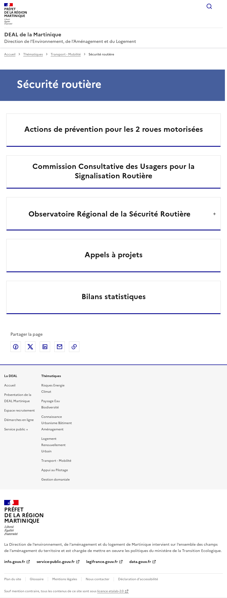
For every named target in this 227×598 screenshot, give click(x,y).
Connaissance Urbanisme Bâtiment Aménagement (56, 423)
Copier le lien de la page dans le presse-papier (74, 346)
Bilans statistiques (114, 296)
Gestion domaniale (55, 479)
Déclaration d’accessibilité (138, 579)
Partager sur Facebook (15, 346)
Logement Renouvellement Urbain (53, 445)
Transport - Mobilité (66, 54)
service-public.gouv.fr (56, 562)
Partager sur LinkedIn (45, 346)
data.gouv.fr (140, 562)
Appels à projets (114, 254)
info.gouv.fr (14, 562)
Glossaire (37, 579)
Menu (219, 6)
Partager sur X (30, 346)
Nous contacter (97, 579)
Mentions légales (64, 579)
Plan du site (12, 579)
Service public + (16, 429)
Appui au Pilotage (54, 470)
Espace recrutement (19, 410)
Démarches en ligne (19, 420)
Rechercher (209, 6)
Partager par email (59, 346)
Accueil (9, 54)
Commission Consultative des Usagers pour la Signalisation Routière (113, 171)
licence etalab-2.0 (110, 591)
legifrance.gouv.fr (102, 562)
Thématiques (33, 54)
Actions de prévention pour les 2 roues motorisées (113, 129)
